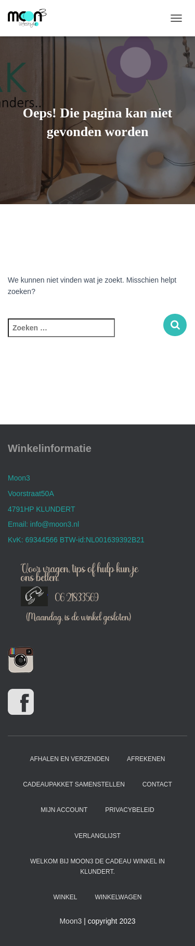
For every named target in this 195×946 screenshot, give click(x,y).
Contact (157, 784)
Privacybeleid (129, 810)
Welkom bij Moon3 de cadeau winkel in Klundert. (97, 866)
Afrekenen (146, 759)
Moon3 (70, 921)
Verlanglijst (97, 836)
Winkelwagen (118, 897)
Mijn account (64, 810)
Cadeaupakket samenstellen (74, 784)
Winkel (65, 897)
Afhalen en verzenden (70, 759)
